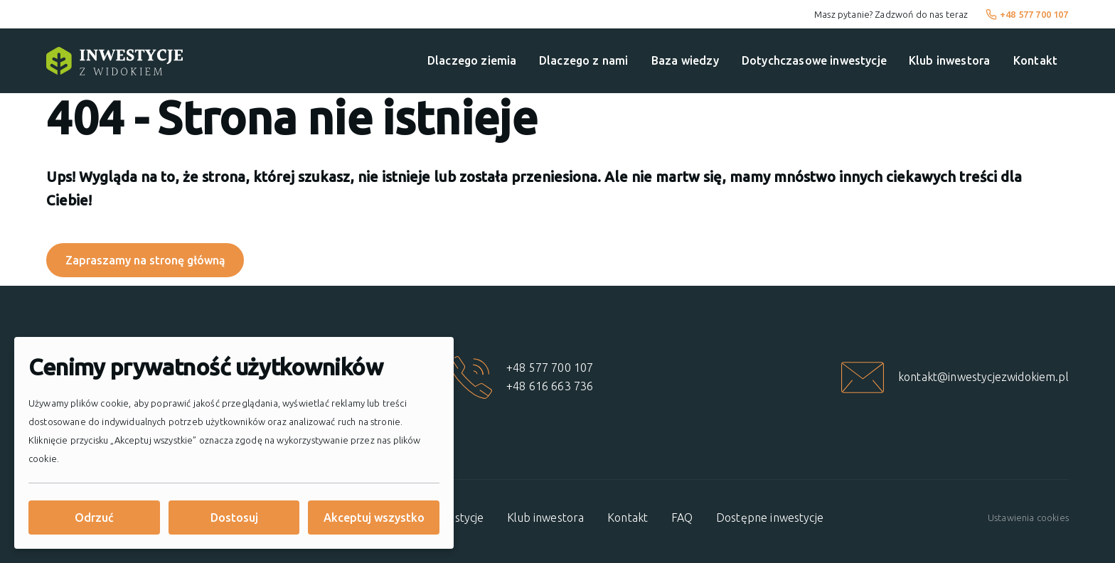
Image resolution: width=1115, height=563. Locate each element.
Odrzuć (94, 517)
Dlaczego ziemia (471, 60)
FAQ (682, 517)
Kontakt (1035, 60)
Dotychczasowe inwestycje (814, 60)
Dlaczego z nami (583, 60)
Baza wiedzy (685, 60)
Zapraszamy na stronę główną (145, 260)
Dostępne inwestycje (769, 517)
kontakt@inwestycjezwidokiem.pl (983, 376)
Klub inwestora (949, 60)
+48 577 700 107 (1027, 14)
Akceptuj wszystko (374, 517)
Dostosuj (234, 517)
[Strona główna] (114, 61)
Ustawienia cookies (1028, 517)
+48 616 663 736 (549, 386)
